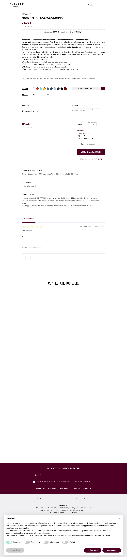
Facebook (40, 488)
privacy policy (64, 481)
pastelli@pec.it (59, 513)
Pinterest (65, 488)
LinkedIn (87, 488)
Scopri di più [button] (15, 550)
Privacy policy (28, 499)
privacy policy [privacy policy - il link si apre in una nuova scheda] (78, 523)
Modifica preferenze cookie (94, 499)
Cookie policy (42, 499)
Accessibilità (75, 499)
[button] (120, 519)
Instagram (52, 488)
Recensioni (29, 219)
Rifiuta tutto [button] (93, 550)
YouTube (76, 488)
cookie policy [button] (24, 528)
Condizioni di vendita (59, 499)
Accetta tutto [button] (111, 550)
